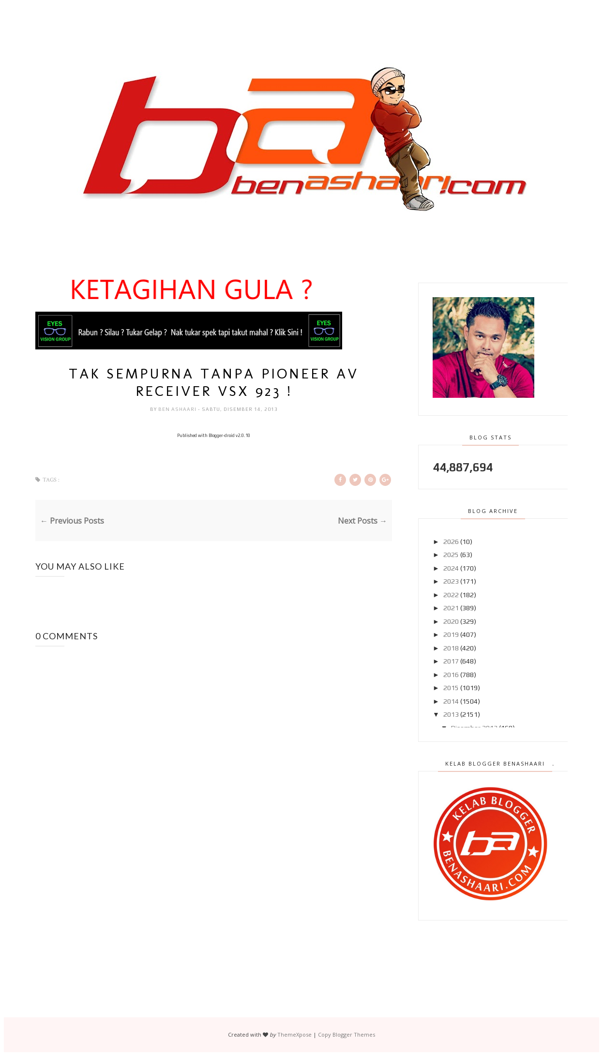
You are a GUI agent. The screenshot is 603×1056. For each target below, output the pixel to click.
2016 (451, 675)
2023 (451, 581)
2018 (451, 648)
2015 (451, 688)
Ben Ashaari (178, 409)
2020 (451, 621)
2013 (451, 714)
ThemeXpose (294, 1034)
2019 (451, 634)
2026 (451, 541)
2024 (451, 568)
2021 (451, 608)
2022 (451, 595)
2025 (451, 554)
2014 (451, 701)
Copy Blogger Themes (346, 1034)
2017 (451, 661)
